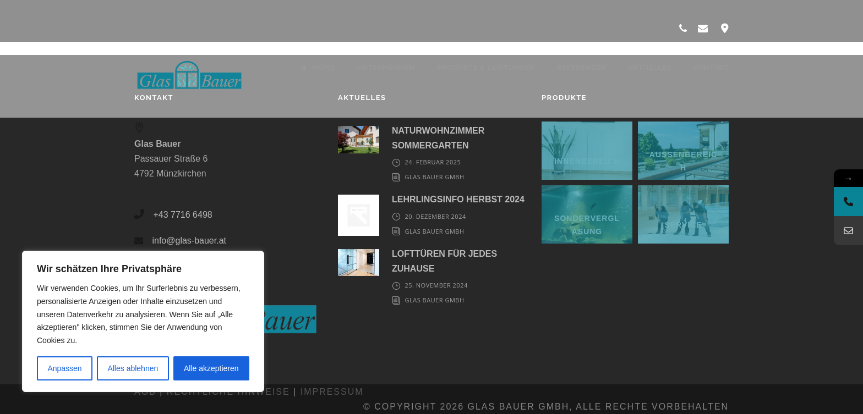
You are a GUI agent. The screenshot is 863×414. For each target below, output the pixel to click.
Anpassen (64, 368)
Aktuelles (649, 67)
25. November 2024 (436, 285)
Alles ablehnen (132, 368)
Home (317, 67)
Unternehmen (386, 67)
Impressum (332, 391)
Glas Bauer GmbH (434, 177)
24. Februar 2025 (433, 162)
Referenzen (581, 67)
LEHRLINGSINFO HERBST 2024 (458, 199)
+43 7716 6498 (182, 214)
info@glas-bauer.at (189, 240)
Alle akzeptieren (211, 368)
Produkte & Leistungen (486, 67)
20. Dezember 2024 (435, 216)
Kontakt (711, 67)
